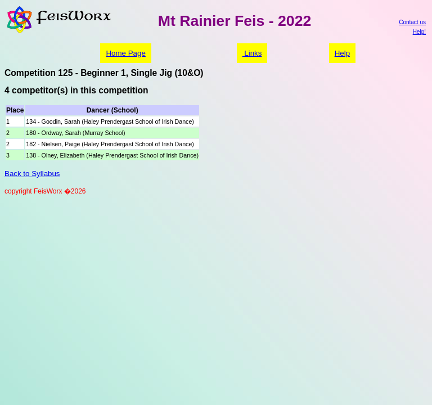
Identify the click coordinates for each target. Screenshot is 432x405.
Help (342, 53)
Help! (419, 32)
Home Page (125, 53)
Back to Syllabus (32, 173)
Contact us (412, 22)
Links (252, 53)
